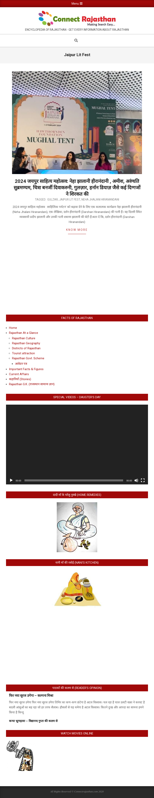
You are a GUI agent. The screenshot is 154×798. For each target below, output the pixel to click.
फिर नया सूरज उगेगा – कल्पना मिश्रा (31, 696)
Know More (77, 229)
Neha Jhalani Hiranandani (100, 199)
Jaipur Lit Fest (69, 199)
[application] (77, 444)
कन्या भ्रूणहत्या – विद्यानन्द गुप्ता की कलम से (33, 721)
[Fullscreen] (143, 480)
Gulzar (52, 199)
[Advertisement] (77, 279)
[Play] (11, 480)
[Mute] (136, 480)
